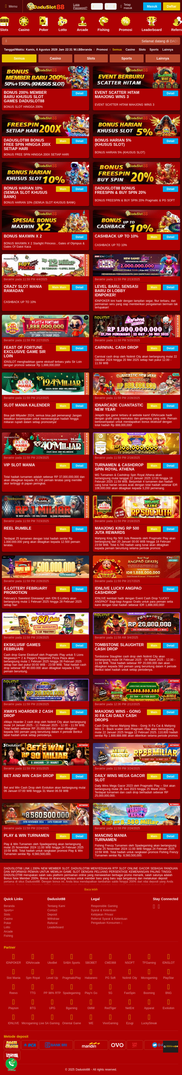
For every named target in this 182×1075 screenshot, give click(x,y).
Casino (130, 49)
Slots (142, 49)
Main (63, 141)
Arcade (8, 931)
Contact (52, 910)
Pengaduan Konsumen (106, 923)
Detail (79, 93)
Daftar (171, 6)
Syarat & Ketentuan (103, 910)
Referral (52, 923)
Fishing (8, 935)
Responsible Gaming (104, 906)
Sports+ (9, 910)
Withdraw (53, 918)
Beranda (48, 49)
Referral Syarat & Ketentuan (109, 918)
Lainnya (167, 49)
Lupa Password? (80, 6)
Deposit (52, 914)
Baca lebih (91, 889)
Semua (117, 49)
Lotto (7, 927)
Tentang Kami (56, 906)
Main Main (59, 287)
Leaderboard (55, 927)
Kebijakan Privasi (102, 914)
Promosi (102, 49)
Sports (154, 49)
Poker (7, 923)
